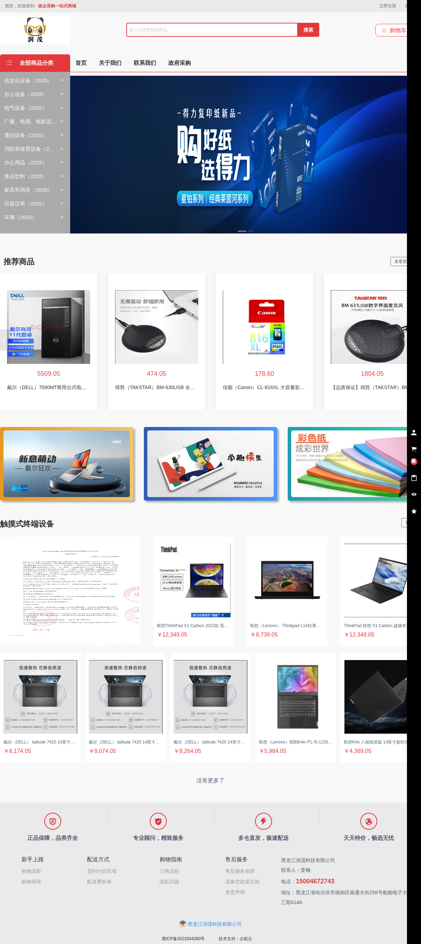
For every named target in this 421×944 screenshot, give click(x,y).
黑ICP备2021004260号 (183, 938)
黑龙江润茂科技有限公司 (210, 924)
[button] (5, 340)
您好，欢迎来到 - (40, 6)
